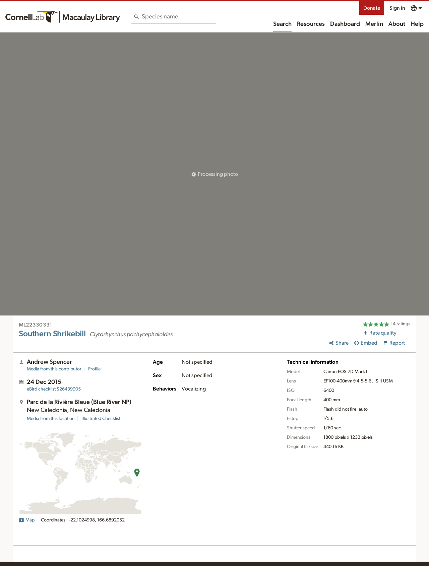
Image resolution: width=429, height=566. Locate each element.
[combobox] (179, 16)
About (396, 24)
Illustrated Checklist (100, 418)
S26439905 (54, 389)
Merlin (374, 24)
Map (27, 520)
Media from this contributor (54, 369)
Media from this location (51, 418)
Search (282, 24)
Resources (311, 24)
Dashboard (345, 24)
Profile (94, 369)
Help (417, 24)
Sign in (397, 8)
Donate (371, 8)
